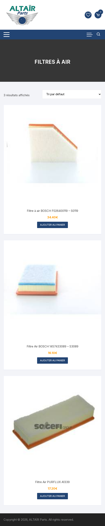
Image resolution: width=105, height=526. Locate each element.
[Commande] (71, 94)
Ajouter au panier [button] (52, 224)
